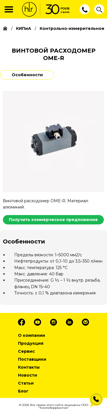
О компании (31, 335)
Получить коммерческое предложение (53, 219)
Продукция (30, 343)
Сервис (26, 351)
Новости (27, 375)
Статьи (26, 383)
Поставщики (32, 359)
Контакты (29, 367)
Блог (23, 391)
